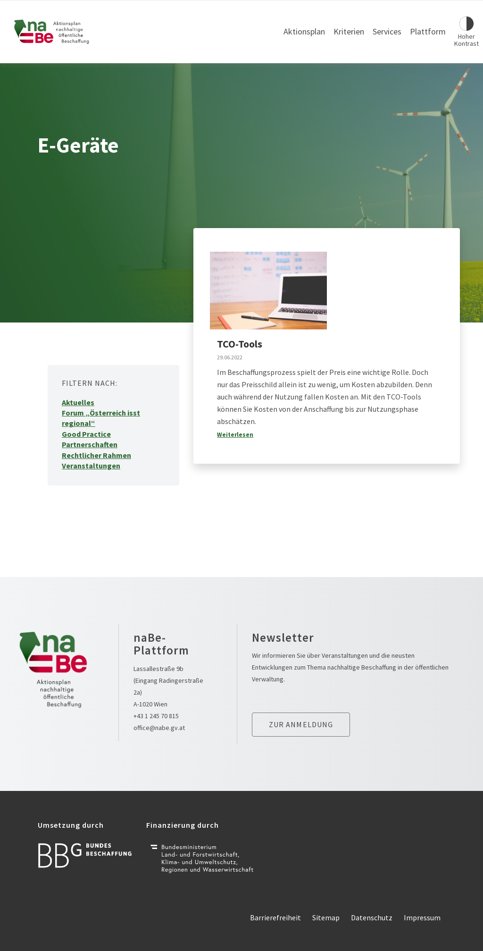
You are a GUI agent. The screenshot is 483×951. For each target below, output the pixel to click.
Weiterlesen (235, 435)
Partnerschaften (89, 444)
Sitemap (326, 917)
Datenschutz (371, 917)
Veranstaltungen (91, 465)
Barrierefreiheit (275, 917)
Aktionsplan (304, 31)
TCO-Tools (239, 343)
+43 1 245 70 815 (156, 716)
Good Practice (86, 434)
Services (387, 31)
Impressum (422, 917)
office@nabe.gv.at (159, 727)
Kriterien (348, 31)
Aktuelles (78, 402)
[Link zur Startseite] (52, 31)
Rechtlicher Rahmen (96, 455)
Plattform (428, 31)
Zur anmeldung (301, 724)
